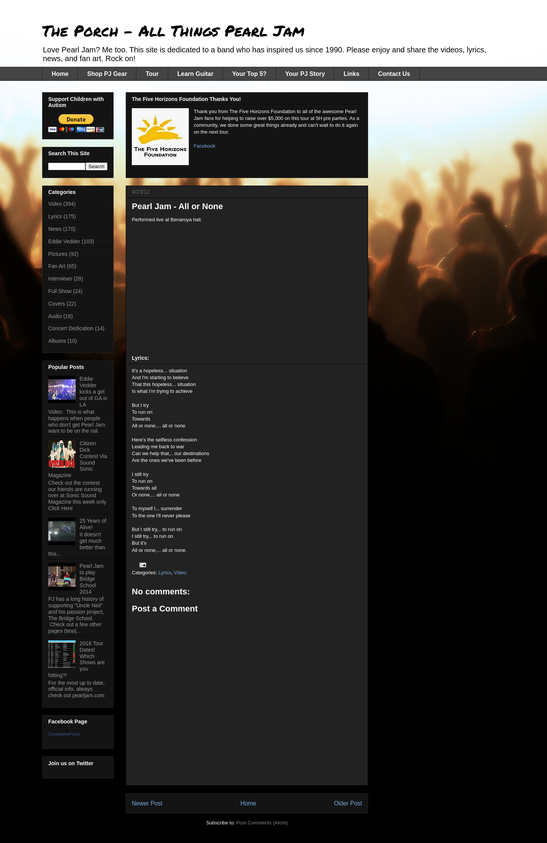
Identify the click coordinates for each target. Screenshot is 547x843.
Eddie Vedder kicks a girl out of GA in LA (94, 391)
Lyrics (164, 572)
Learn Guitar (195, 74)
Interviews (60, 279)
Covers (56, 304)
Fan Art (56, 266)
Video (180, 572)
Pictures (58, 254)
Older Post (348, 803)
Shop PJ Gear (107, 74)
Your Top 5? (249, 74)
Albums (57, 341)
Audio (55, 316)
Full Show (59, 291)
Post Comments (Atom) (262, 823)
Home (60, 74)
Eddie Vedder (64, 241)
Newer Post (147, 803)
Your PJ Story (305, 74)
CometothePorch (64, 734)
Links (351, 74)
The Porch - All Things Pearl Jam (173, 30)
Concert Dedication (70, 328)
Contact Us (394, 74)
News (55, 229)
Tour (151, 74)
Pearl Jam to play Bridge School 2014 (92, 578)
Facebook (204, 146)
